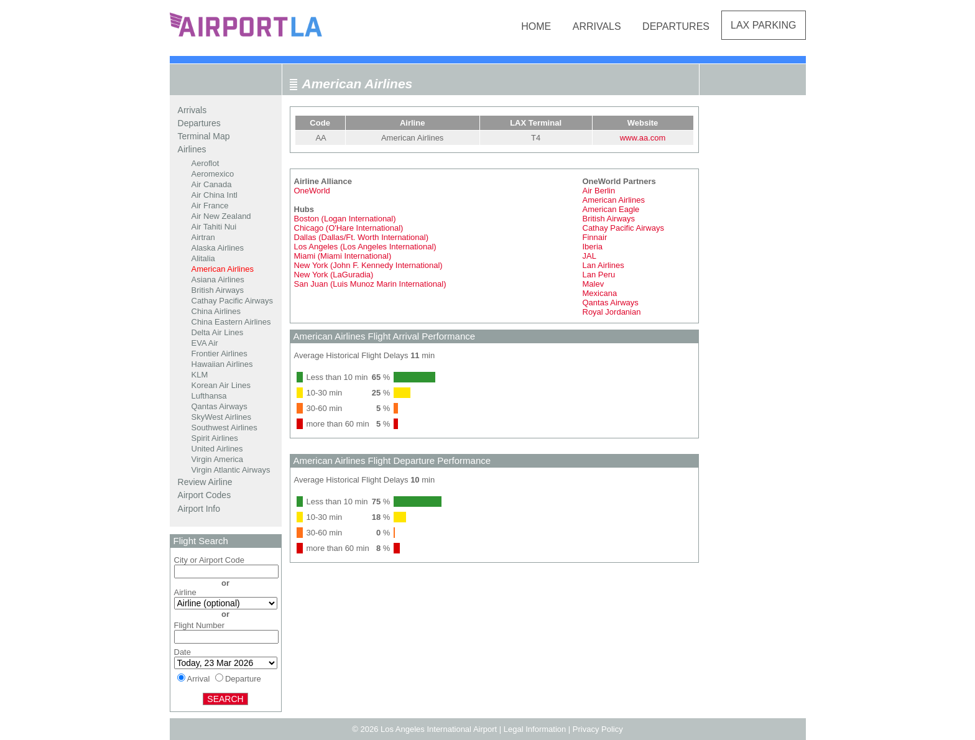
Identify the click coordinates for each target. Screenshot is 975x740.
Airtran (203, 237)
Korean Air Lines (221, 385)
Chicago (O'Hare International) (349, 228)
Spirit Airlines (215, 438)
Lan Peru (599, 274)
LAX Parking (764, 25)
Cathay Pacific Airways (233, 300)
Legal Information (535, 729)
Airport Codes (204, 495)
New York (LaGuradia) (334, 274)
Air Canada (212, 184)
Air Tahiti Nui (214, 226)
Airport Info (199, 509)
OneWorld (312, 190)
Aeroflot (205, 163)
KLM (200, 374)
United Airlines (217, 448)
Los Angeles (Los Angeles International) (365, 246)
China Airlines (216, 311)
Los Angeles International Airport (439, 729)
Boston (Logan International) (345, 218)
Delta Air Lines (218, 332)
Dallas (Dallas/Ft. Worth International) (361, 237)
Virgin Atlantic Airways (231, 469)
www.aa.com (643, 137)
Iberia (593, 246)
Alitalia (203, 258)
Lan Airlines (603, 265)
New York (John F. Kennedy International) (368, 265)
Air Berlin (599, 190)
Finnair (595, 237)
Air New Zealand (221, 216)
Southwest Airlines (224, 427)
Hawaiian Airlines (222, 364)
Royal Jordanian (612, 312)
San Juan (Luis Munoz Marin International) (370, 284)
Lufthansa (209, 395)
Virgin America (218, 459)
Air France (210, 205)
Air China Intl (215, 195)
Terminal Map (204, 136)
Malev (593, 284)
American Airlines (223, 269)
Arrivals (597, 26)
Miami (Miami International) (343, 256)
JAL (589, 256)
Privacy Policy (598, 729)
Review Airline (205, 482)
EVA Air (205, 343)
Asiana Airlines (218, 279)
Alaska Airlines (218, 247)
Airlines (192, 149)
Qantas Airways (219, 406)
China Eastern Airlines (231, 321)
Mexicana (600, 293)
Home (536, 26)
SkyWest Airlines (222, 417)
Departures (675, 26)
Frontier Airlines (219, 353)
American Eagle (611, 209)
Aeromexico (213, 173)
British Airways (218, 290)
